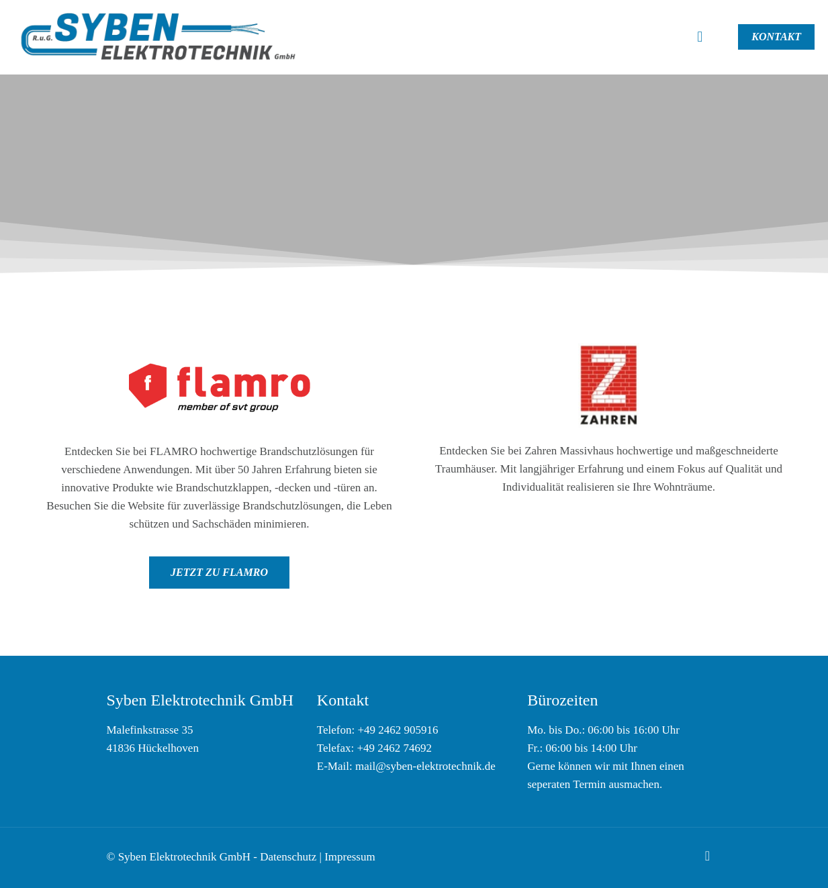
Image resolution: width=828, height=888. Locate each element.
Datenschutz (288, 856)
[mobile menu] (699, 37)
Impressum (349, 856)
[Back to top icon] (708, 856)
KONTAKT (776, 36)
